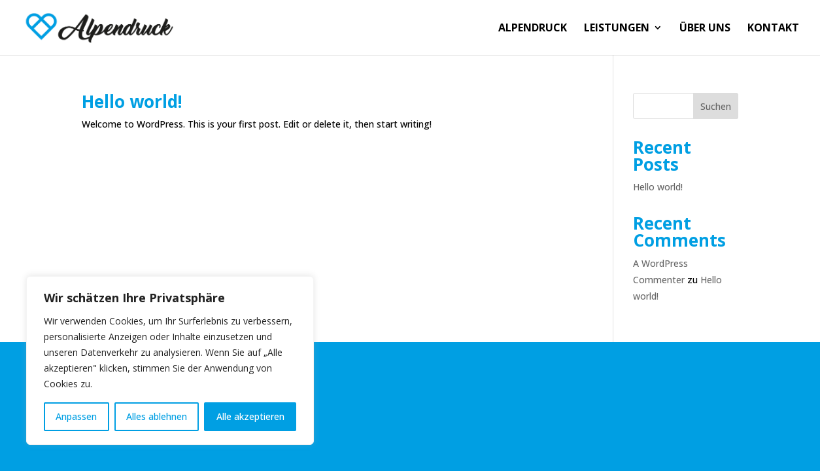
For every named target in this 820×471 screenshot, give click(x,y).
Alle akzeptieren (250, 416)
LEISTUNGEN (616, 29)
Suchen (715, 106)
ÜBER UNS (704, 29)
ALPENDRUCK (532, 29)
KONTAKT (773, 29)
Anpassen (76, 416)
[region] (170, 360)
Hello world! (132, 101)
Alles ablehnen (156, 416)
